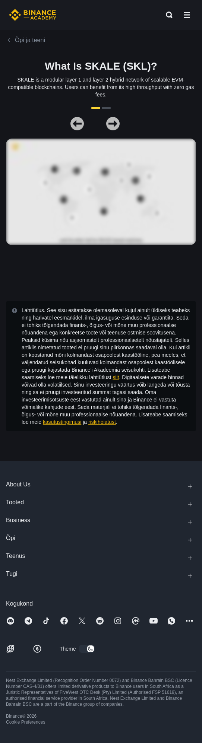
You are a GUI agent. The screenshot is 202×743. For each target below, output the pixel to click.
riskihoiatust (102, 422)
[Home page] (32, 15)
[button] (187, 14)
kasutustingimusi (62, 422)
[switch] (87, 649)
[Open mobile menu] (187, 15)
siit (116, 377)
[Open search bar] (167, 15)
